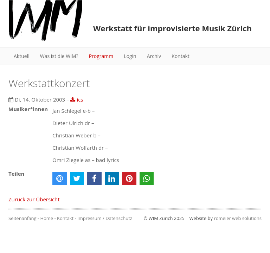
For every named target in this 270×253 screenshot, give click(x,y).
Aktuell (22, 56)
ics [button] (76, 99)
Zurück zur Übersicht (34, 199)
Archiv (154, 56)
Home (46, 218)
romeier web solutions (238, 218)
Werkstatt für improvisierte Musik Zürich (172, 28)
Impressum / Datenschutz (104, 218)
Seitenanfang (22, 218)
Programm (101, 56)
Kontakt (180, 56)
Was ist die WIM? (59, 56)
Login (130, 56)
